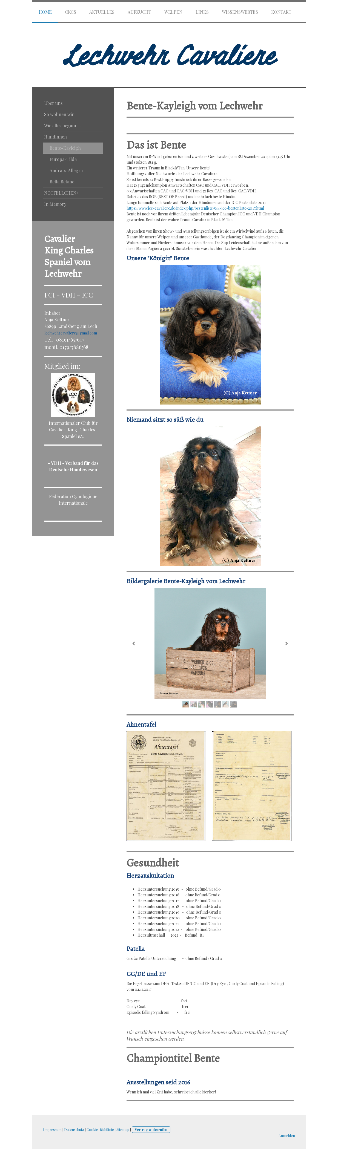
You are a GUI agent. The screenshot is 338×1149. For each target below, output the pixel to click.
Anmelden (287, 1135)
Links (202, 12)
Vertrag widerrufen (151, 1129)
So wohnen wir (59, 114)
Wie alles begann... (62, 125)
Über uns (53, 103)
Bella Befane (62, 181)
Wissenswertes (240, 12)
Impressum (52, 1129)
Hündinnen (55, 137)
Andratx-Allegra (66, 170)
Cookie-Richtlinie (100, 1129)
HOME (45, 12)
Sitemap (122, 1129)
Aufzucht (139, 12)
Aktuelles (101, 12)
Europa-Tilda (63, 159)
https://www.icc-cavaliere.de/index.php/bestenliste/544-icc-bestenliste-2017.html (195, 208)
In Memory (55, 204)
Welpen (173, 12)
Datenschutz (74, 1129)
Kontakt (281, 12)
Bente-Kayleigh (65, 148)
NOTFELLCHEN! (61, 193)
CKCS (70, 12)
